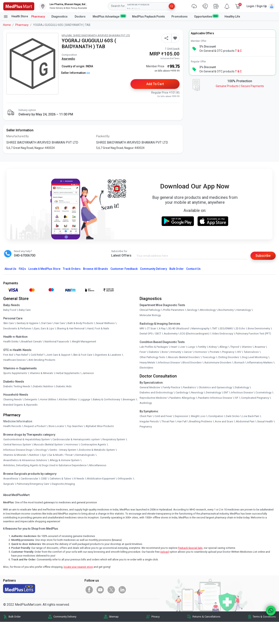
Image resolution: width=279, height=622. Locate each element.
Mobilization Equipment (101, 478)
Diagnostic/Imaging (63, 483)
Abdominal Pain (245, 421)
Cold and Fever (163, 416)
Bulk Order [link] (15, 616)
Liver (182, 346)
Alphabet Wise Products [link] (100, 426)
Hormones (72, 444)
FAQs (22, 269)
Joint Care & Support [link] (58, 354)
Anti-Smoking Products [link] (41, 360)
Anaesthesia (10, 478)
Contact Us (193, 269)
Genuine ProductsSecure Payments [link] (240, 86)
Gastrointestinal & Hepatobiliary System (26, 439)
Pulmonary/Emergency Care (33, 483)
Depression (181, 416)
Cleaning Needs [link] (12, 399)
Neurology (197, 392)
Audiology (146, 403)
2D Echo (240, 328)
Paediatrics (189, 387)
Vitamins (247, 346)
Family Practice (171, 387)
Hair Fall (182, 421)
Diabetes (154, 352)
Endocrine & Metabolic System (97, 449)
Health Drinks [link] (11, 341)
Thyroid (234, 346)
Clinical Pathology (150, 310)
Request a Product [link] (35, 426)
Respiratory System (113, 439)
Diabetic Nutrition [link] (43, 386)
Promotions (179, 16)
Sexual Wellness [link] (105, 323)
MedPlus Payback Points (148, 16)
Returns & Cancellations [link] (206, 616)
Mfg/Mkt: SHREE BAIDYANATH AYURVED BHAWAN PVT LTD (96, 35)
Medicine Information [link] (17, 421)
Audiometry (171, 333)
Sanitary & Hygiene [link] (27, 323)
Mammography (200, 328)
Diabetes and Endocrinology (156, 392)
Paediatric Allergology (182, 397)
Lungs (191, 346)
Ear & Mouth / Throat (61, 455)
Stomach (239, 362)
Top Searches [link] (75, 426)
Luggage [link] (85, 399)
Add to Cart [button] (155, 84)
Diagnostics (59, 16)
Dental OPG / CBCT (150, 333)
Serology (192, 310)
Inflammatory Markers (260, 362)
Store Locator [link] (56, 426)
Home (7, 25)
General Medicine (150, 387)
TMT (214, 328)
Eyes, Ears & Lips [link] (44, 328)
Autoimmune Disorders (217, 362)
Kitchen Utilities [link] (68, 399)
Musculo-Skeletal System (48, 444)
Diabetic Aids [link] (64, 386)
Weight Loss (198, 416)
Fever (143, 352)
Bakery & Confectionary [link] (106, 399)
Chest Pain (146, 416)
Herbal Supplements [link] (68, 373)
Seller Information (75, 72)
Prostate (214, 352)
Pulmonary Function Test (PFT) (253, 333)
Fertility (202, 346)
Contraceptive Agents (93, 444)
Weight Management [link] (84, 341)
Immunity (175, 352)
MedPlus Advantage (109, 16)
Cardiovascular (29, 478)
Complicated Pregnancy (255, 397)
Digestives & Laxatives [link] (108, 354)
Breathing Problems (200, 421)
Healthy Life (232, 16)
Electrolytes (146, 367)
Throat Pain (168, 421)
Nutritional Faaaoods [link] (56, 341)
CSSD (44, 478)
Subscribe (263, 256)
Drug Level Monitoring (255, 357)
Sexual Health (265, 421)
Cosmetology (263, 392)
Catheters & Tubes (60, 478)
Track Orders (72, 269)
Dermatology (213, 392)
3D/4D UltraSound (178, 328)
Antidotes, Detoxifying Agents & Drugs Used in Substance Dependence (45, 465)
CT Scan (151, 328)
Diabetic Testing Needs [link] (16, 386)
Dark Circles (233, 416)
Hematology (243, 310)
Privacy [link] (155, 616)
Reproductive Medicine (153, 397)
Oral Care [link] (46, 323)
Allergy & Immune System (65, 460)
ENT (226, 392)
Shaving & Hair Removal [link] (70, 328)
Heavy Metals (147, 362)
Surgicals (8, 483)
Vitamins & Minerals (15, 455)
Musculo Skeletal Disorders (184, 357)
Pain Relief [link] (22, 354)
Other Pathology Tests (152, 357)
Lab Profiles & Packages (154, 346)
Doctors (80, 16)
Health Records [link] (12, 426)
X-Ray (162, 328)
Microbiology (208, 310)
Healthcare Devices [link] (14, 360)
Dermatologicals (85, 455)
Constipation (215, 416)
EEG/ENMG (226, 328)
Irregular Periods (149, 421)
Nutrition (34, 455)
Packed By (103, 136)
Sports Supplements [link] (15, 373)
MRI (142, 328)
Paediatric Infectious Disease (215, 397)
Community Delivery (153, 269)
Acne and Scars (224, 421)
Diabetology (242, 387)
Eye (44, 455)
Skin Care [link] (8, 323)
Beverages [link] (129, 399)
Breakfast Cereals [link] (31, 341)
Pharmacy (38, 16)
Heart (174, 346)
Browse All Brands (95, 269)
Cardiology (182, 392)
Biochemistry (226, 310)
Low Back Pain (250, 416)
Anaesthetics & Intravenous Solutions (25, 460)
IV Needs (79, 478)
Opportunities (206, 16)
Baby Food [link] (9, 310)
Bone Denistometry (259, 328)
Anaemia (260, 346)
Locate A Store (44, 269)
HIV (239, 352)
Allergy (223, 346)
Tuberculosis (251, 352)
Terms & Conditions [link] (264, 616)
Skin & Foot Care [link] (82, 354)
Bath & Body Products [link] (80, 323)
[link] (18, 6)
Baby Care (25, 310)
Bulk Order (176, 269)
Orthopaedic (125, 478)
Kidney (213, 346)
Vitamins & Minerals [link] (41, 373)
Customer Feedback (124, 269)
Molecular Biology (150, 315)
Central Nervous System (17, 444)
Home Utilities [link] (48, 399)
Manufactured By (17, 136)
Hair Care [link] (59, 323)
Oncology (41, 449)
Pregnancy (228, 352)
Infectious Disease (169, 362)
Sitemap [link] (114, 616)
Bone (165, 352)
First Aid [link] (8, 354)
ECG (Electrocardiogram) (194, 333)
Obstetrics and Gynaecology (215, 387)
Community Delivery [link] (64, 616)
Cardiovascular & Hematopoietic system (76, 439)
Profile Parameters (173, 310)
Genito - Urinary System (62, 449)
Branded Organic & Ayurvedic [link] (20, 404)
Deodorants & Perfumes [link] (17, 328)
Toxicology (208, 357)
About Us (10, 269)
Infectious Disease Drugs (18, 449)
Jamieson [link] (88, 373)
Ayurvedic (68, 58)
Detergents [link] (30, 399)
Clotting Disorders (228, 357)
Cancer (188, 352)
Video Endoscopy (222, 333)
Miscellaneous (97, 465)
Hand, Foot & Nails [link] (98, 328)
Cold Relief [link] (37, 354)
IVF (236, 397)
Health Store (15, 16)
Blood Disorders (192, 362)
